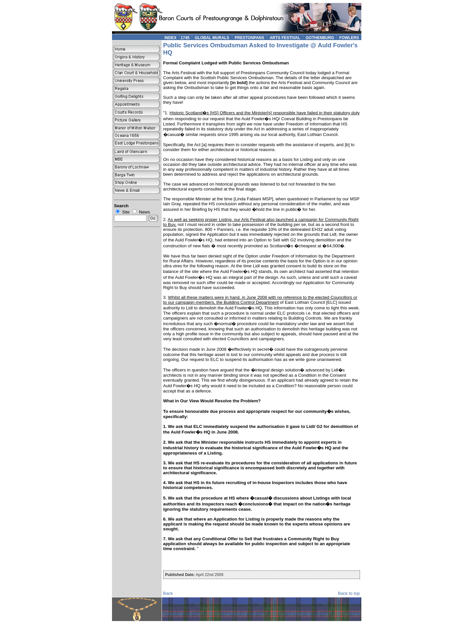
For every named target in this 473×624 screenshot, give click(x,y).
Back (168, 593)
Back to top (349, 593)
